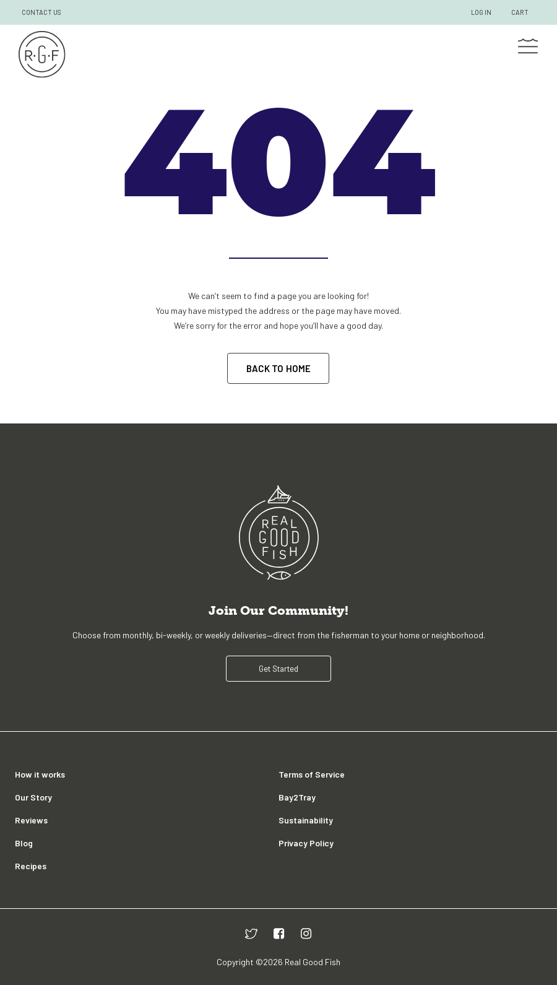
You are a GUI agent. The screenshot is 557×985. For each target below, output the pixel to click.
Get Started (278, 669)
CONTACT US (41, 12)
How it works (40, 774)
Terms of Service (311, 774)
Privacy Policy (306, 843)
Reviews (31, 820)
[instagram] (306, 933)
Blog (24, 843)
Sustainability (305, 820)
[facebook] (279, 933)
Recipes (30, 866)
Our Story (33, 797)
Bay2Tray (297, 797)
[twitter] (251, 933)
